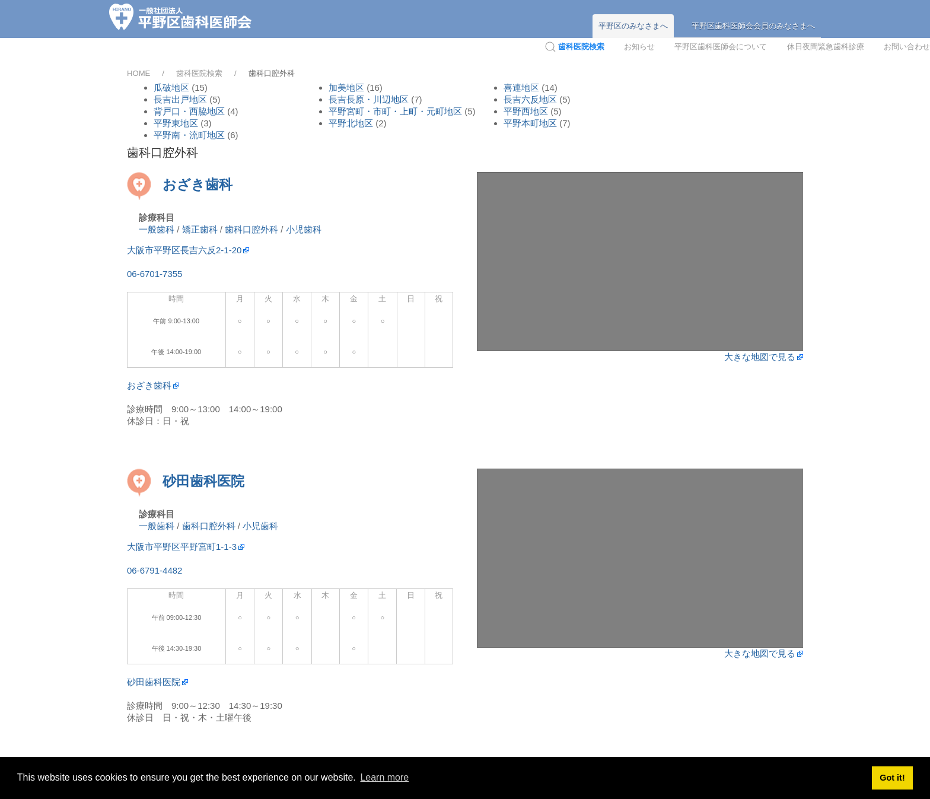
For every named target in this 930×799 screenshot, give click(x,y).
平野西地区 (526, 111)
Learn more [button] (384, 777)
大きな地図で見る (759, 357)
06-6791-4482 (154, 570)
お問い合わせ (907, 46)
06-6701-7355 (154, 274)
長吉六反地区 (530, 99)
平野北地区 (352, 123)
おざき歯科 (197, 184)
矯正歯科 (200, 229)
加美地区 (346, 87)
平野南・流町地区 (190, 135)
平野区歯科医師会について (720, 46)
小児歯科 (303, 229)
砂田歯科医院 (203, 481)
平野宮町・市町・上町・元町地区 (396, 111)
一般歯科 (156, 229)
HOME (138, 73)
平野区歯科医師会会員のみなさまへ (753, 25)
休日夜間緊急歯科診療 (825, 46)
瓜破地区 (171, 87)
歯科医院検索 (199, 73)
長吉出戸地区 (180, 99)
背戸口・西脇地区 (190, 111)
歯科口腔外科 (251, 229)
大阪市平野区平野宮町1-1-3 (182, 547)
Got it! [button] (892, 777)
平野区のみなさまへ (633, 25)
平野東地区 (177, 123)
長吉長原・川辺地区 (370, 99)
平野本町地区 (531, 123)
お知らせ (639, 46)
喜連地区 (521, 87)
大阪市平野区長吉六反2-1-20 (184, 250)
